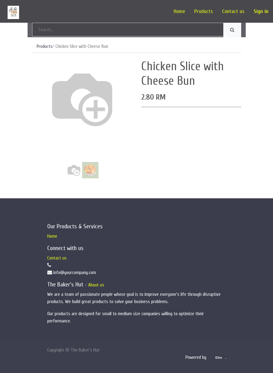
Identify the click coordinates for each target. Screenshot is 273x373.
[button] (39, 119)
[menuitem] (179, 11)
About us (96, 285)
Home (52, 236)
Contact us (57, 258)
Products (44, 46)
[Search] (232, 30)
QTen (218, 357)
